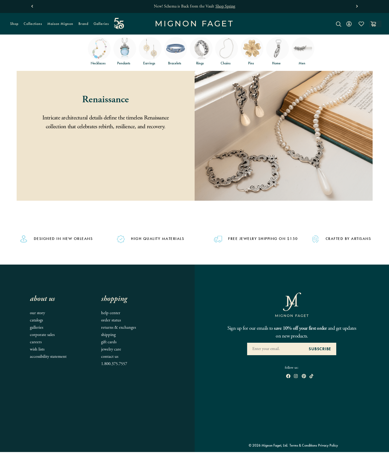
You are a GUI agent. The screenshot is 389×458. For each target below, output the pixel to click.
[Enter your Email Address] (275, 349)
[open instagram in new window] (296, 376)
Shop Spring (225, 6)
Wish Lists (37, 349)
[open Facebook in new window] (288, 376)
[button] (32, 5)
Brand (82, 25)
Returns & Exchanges (118, 327)
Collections (31, 25)
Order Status (111, 320)
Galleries (101, 23)
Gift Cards (108, 342)
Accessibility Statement (48, 356)
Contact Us (109, 356)
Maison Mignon (60, 23)
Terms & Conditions (303, 445)
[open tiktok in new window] (311, 376)
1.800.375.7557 (114, 364)
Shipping (108, 335)
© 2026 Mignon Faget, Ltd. (268, 445)
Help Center (110, 313)
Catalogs (36, 320)
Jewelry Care (111, 349)
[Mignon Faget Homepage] (194, 28)
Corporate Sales (42, 335)
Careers (36, 342)
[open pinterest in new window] (304, 376)
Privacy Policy (328, 445)
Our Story (37, 313)
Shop (13, 25)
